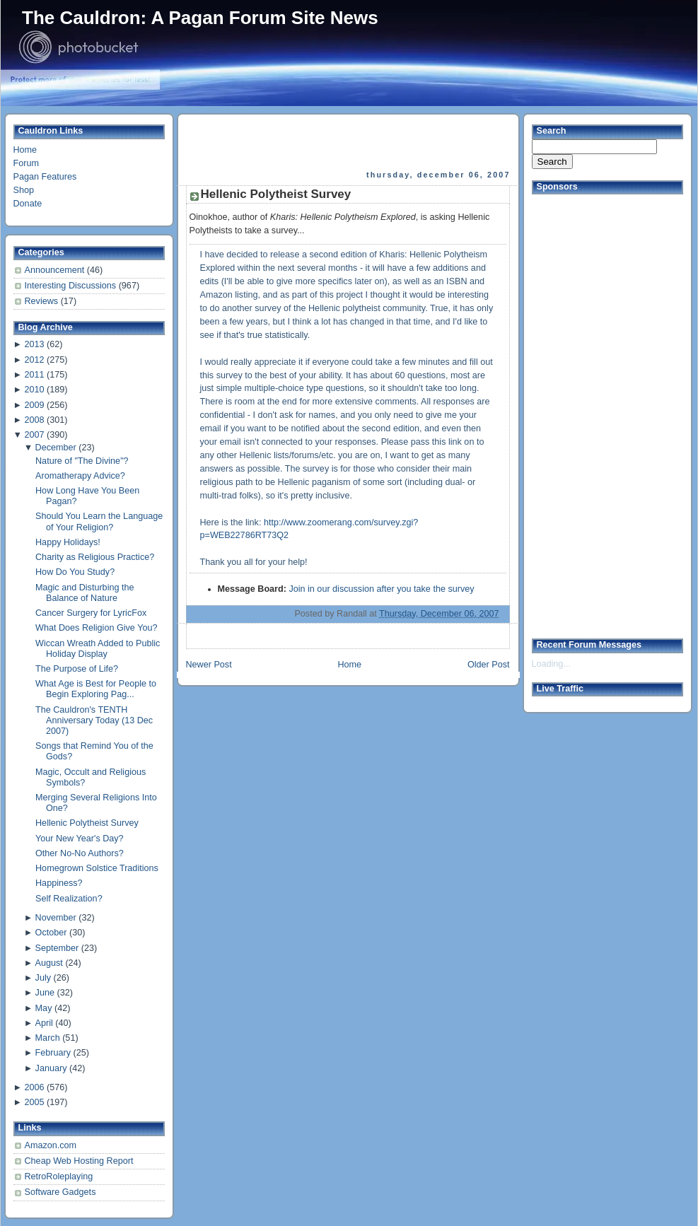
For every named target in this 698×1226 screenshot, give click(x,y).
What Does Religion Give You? (96, 628)
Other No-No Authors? (79, 853)
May (43, 1008)
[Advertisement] (349, 142)
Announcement (56, 270)
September (57, 948)
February (53, 1053)
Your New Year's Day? (79, 838)
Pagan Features (45, 177)
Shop (23, 190)
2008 (34, 420)
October (51, 933)
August (49, 963)
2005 (34, 1102)
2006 (34, 1087)
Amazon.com (51, 1145)
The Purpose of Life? (76, 669)
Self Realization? (69, 899)
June (44, 993)
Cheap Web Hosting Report (79, 1161)
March (47, 1038)
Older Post (488, 665)
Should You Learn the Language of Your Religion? (99, 521)
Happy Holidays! (67, 542)
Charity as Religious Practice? (94, 557)
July (43, 978)
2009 (34, 405)
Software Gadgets (60, 1192)
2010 (34, 390)
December (55, 448)
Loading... (551, 664)
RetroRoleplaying (59, 1176)
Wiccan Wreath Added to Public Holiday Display (97, 648)
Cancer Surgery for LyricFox (90, 613)
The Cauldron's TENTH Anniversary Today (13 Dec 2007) (94, 720)
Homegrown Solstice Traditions (96, 868)
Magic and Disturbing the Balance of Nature (84, 593)
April (44, 1023)
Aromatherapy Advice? (80, 476)
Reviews (43, 301)
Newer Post (209, 665)
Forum (26, 163)
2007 (34, 435)
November (55, 918)
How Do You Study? (75, 572)
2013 (34, 344)
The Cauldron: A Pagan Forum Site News (200, 17)
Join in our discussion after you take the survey (381, 589)
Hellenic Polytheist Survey (87, 823)
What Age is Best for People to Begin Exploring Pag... (95, 689)
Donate (27, 204)
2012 (34, 360)
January (51, 1068)
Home (25, 150)
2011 (34, 375)
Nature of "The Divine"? (82, 461)
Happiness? (59, 883)
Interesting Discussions (72, 286)
